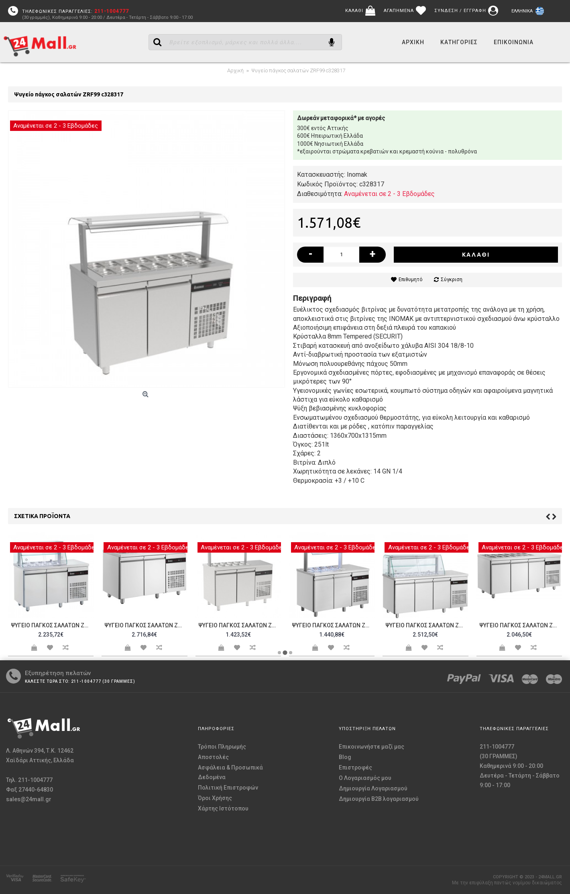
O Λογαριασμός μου (365, 778)
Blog (345, 757)
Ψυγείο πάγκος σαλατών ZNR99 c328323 (145, 625)
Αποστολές (213, 757)
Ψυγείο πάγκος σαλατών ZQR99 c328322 (52, 625)
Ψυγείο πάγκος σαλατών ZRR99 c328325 (333, 625)
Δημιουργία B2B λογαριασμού (379, 799)
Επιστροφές (355, 767)
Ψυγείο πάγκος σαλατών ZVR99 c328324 (239, 625)
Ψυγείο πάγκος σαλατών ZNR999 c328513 (520, 625)
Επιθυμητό (410, 279)
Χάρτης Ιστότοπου (223, 808)
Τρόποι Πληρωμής (222, 746)
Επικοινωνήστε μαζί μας (371, 746)
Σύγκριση (451, 279)
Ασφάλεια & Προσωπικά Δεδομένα (230, 772)
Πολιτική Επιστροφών (228, 787)
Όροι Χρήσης (215, 798)
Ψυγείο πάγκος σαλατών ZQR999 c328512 (426, 625)
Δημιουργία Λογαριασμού (373, 788)
